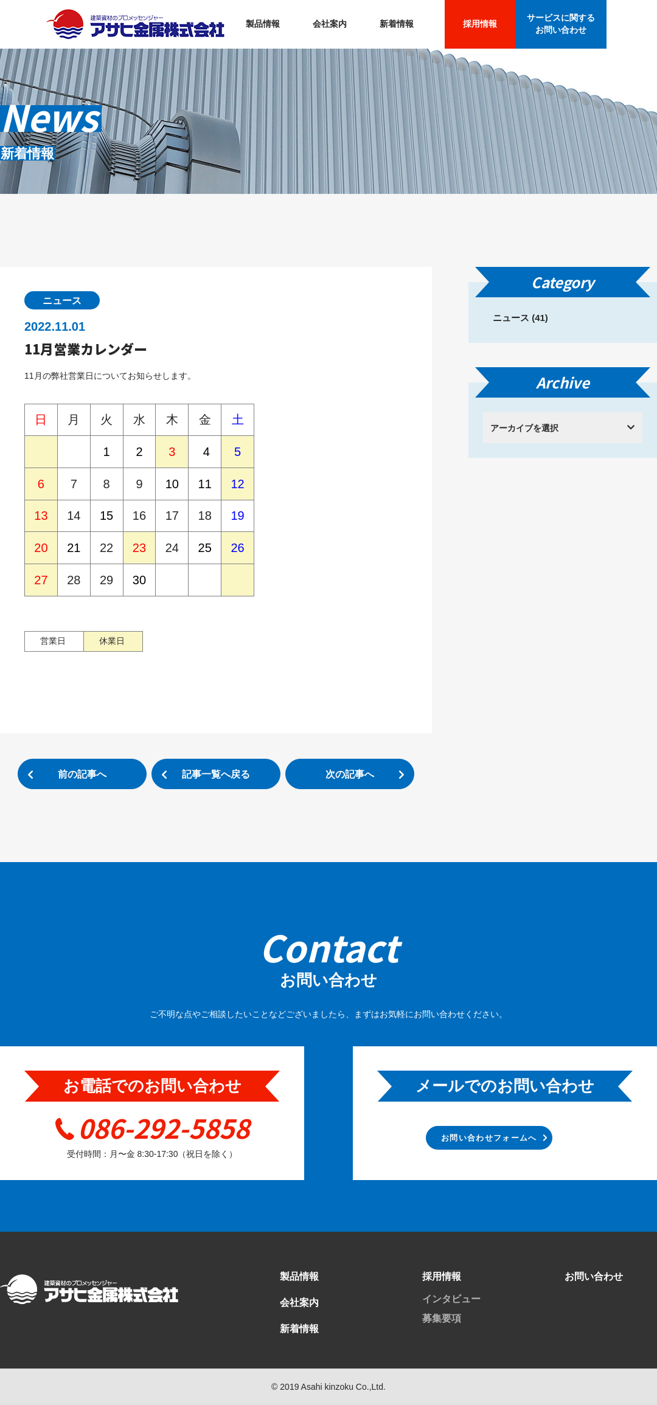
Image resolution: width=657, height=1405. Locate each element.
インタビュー (451, 1299)
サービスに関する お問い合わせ (561, 24)
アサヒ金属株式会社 (135, 24)
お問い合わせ (594, 1276)
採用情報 (480, 24)
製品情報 (263, 24)
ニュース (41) (520, 317)
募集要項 (441, 1318)
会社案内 (330, 24)
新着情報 (397, 24)
